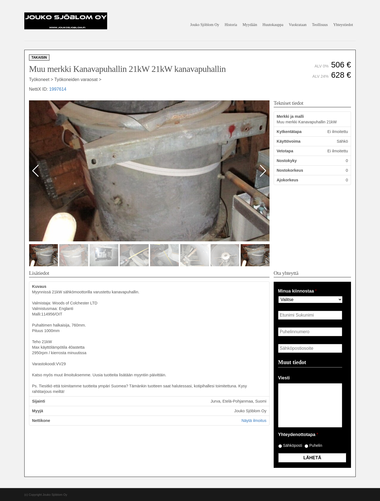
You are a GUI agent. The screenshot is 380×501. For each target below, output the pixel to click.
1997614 (57, 89)
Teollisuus (320, 25)
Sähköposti (292, 445)
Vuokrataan (298, 25)
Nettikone (41, 420)
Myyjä (37, 411)
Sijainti (38, 401)
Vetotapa (285, 151)
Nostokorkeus (290, 170)
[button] (263, 171)
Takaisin (39, 57)
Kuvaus (39, 286)
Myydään (249, 25)
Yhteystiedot (343, 25)
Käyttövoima (288, 141)
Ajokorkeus (287, 180)
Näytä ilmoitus (253, 420)
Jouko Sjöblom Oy (204, 25)
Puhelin (315, 445)
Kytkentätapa (289, 131)
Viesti (284, 377)
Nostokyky (287, 160)
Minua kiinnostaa (297, 291)
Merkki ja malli (290, 116)
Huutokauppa (273, 25)
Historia (231, 25)
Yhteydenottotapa (298, 434)
